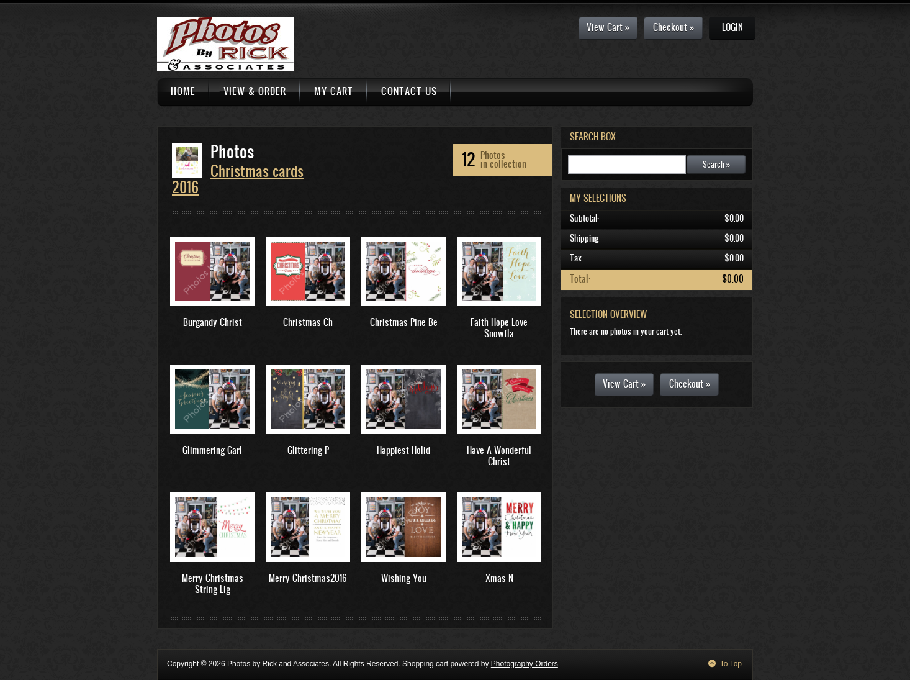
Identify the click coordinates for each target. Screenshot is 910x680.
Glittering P (308, 449)
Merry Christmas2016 (308, 577)
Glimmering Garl (212, 449)
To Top (731, 664)
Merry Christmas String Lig (212, 583)
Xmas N (499, 577)
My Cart (333, 90)
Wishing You (403, 577)
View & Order (254, 90)
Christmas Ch (308, 322)
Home (183, 90)
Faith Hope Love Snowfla (499, 327)
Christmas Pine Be (404, 322)
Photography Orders (524, 664)
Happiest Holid (403, 449)
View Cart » (608, 27)
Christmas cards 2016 (238, 179)
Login (732, 27)
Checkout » (673, 27)
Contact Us (409, 90)
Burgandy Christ (212, 322)
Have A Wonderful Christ (499, 455)
